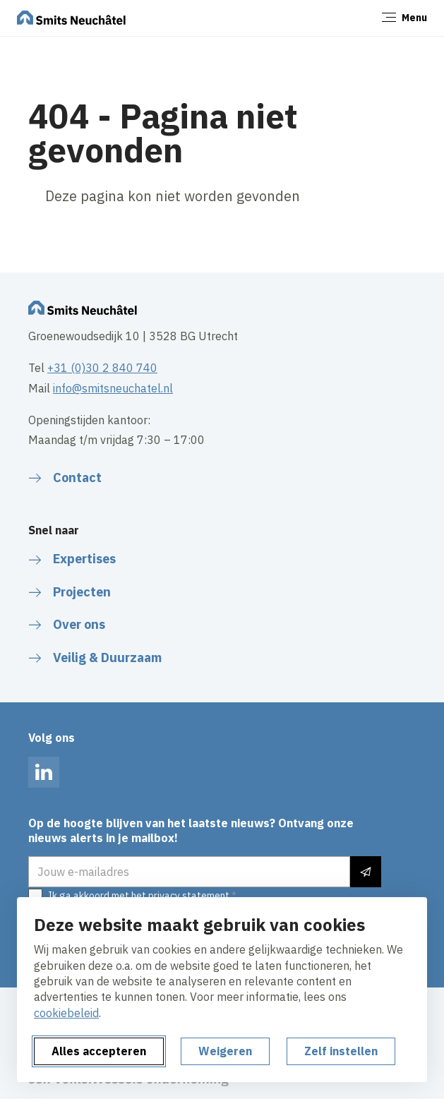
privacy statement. (190, 895)
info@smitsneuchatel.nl (113, 388)
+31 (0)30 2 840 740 (102, 368)
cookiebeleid (66, 1013)
